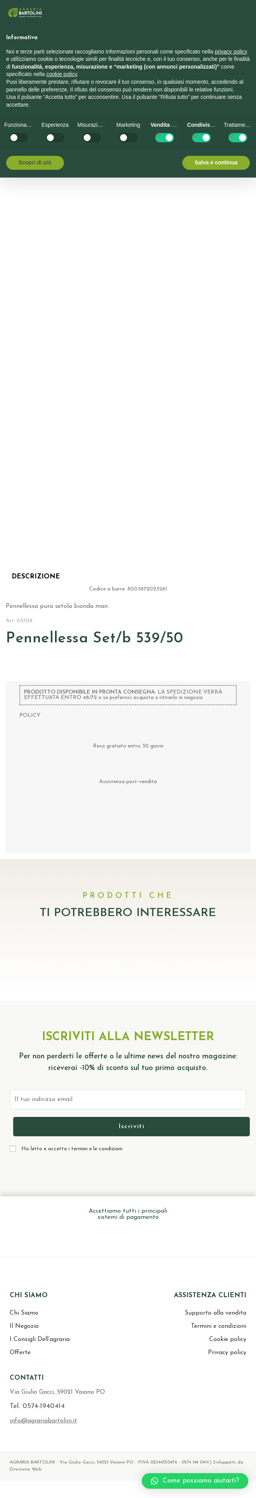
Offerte (20, 1353)
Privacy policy (227, 1353)
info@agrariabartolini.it (43, 1421)
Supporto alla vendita (215, 1313)
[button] (195, 1481)
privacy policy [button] (231, 51)
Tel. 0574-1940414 (37, 1406)
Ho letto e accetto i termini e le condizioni (71, 1149)
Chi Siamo (24, 1313)
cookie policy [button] (61, 74)
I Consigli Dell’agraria (40, 1339)
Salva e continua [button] (216, 162)
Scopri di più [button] (35, 162)
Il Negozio (24, 1326)
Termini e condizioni (218, 1326)
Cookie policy (227, 1339)
